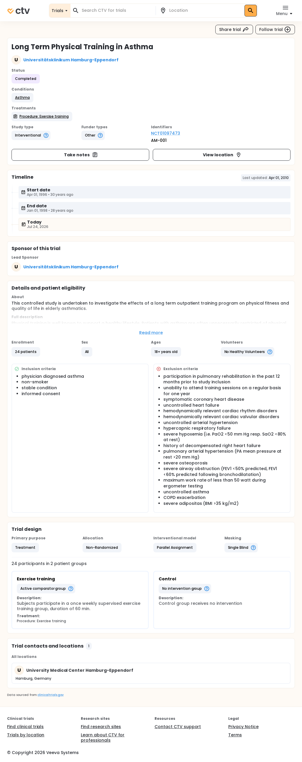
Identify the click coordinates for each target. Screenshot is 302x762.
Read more (151, 332)
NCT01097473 (165, 133)
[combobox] (116, 10)
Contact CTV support (178, 726)
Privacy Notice (243, 726)
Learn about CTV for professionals (102, 737)
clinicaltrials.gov (50, 695)
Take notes (81, 155)
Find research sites (101, 726)
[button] (22, 97)
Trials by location (25, 735)
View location (222, 155)
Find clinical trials (25, 726)
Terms (235, 735)
